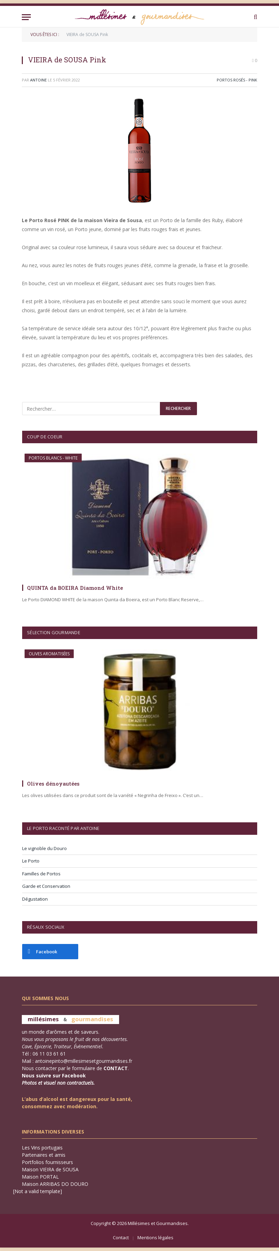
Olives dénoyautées (53, 783)
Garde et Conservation (46, 886)
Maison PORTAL (40, 1176)
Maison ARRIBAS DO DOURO (55, 1184)
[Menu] (26, 17)
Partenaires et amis (43, 1155)
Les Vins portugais (42, 1147)
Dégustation (35, 899)
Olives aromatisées (49, 654)
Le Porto (30, 861)
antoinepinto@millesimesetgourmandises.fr (83, 1061)
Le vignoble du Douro (44, 848)
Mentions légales (155, 1237)
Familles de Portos (41, 874)
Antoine (38, 79)
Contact (121, 1237)
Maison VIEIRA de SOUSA (50, 1169)
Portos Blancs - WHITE (53, 458)
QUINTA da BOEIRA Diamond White (75, 587)
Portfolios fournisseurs (47, 1162)
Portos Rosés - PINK (237, 79)
